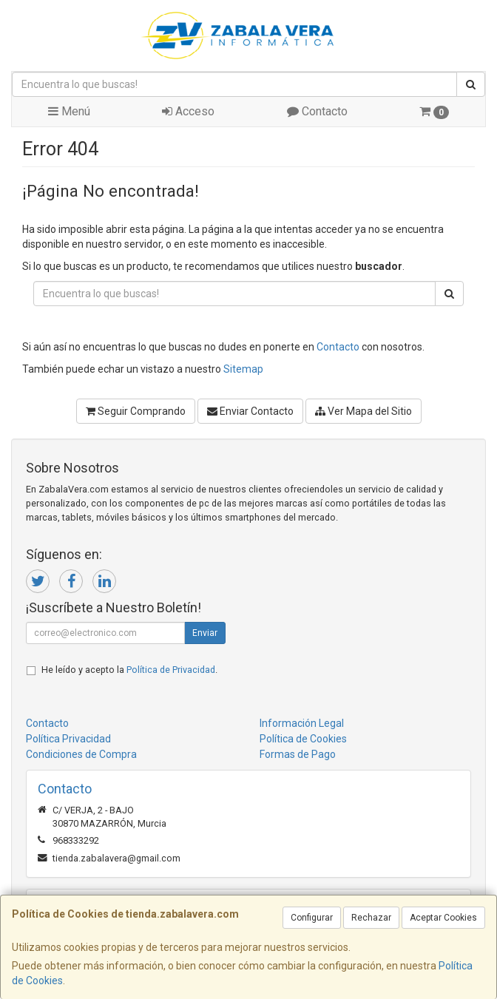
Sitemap (243, 369)
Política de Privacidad (170, 669)
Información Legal (302, 723)
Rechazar (371, 917)
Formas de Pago (298, 754)
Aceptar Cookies (443, 917)
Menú (69, 111)
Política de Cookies (303, 739)
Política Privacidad (68, 739)
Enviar (204, 633)
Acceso (188, 111)
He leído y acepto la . (129, 669)
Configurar (312, 917)
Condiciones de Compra (81, 754)
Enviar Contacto (250, 411)
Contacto (317, 111)
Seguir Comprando (136, 411)
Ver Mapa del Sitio (363, 411)
